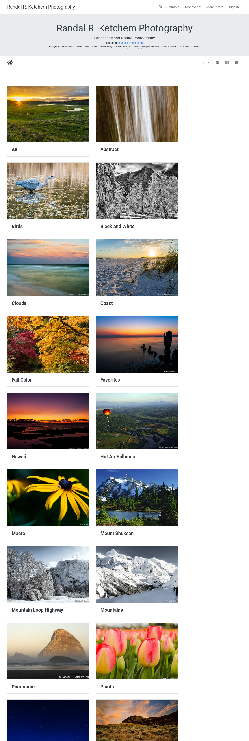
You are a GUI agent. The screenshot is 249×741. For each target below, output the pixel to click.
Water (18, 642)
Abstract (101, 144)
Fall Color (22, 286)
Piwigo (135, 731)
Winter (19, 713)
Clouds (99, 215)
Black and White (29, 215)
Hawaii (180, 286)
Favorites (102, 286)
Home (10, 62)
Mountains (103, 428)
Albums (171, 7)
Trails (98, 570)
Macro (99, 357)
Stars (98, 499)
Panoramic (184, 428)
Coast (179, 215)
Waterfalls (103, 641)
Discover (191, 7)
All (14, 144)
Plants (18, 499)
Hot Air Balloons (29, 357)
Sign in (234, 7)
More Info (213, 7)
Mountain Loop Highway (37, 428)
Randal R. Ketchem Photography (41, 7)
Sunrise (181, 499)
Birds (178, 144)
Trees (179, 570)
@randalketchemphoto (130, 42)
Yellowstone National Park (120, 713)
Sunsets (20, 570)
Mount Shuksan (189, 357)
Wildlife (181, 641)
